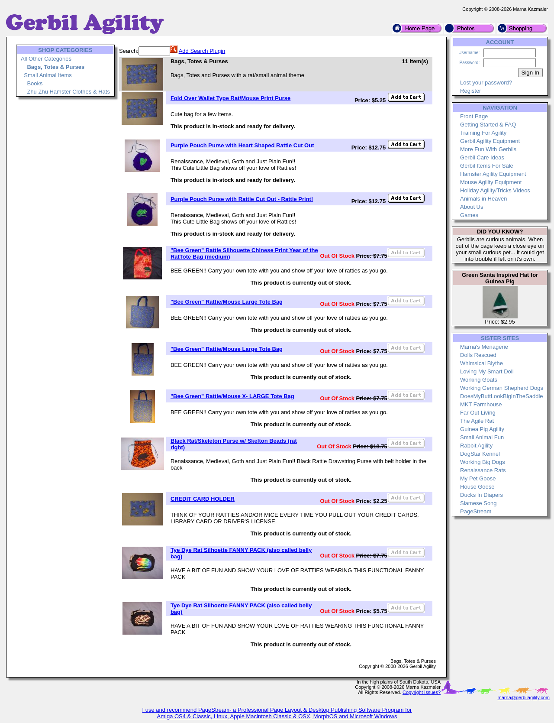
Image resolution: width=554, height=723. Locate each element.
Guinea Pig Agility (482, 429)
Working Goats (478, 379)
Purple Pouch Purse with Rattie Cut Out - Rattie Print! (242, 199)
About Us (471, 207)
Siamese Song (478, 503)
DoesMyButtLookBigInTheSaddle (501, 396)
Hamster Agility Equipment (493, 174)
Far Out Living (478, 412)
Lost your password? (486, 82)
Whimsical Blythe (481, 363)
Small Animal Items (48, 75)
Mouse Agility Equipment (491, 182)
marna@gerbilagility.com (524, 697)
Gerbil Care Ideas (482, 157)
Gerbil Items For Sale (486, 165)
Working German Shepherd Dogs (501, 388)
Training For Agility (483, 133)
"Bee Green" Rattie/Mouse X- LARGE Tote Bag (232, 396)
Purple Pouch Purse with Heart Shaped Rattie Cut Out (242, 145)
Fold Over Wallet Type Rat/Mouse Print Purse (230, 98)
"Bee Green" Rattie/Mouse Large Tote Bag (227, 301)
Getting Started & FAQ (488, 124)
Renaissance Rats (483, 470)
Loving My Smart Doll (487, 371)
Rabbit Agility (476, 445)
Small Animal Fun (482, 437)
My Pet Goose (478, 478)
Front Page (474, 116)
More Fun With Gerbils (488, 149)
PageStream (475, 511)
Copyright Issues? (422, 692)
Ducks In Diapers (481, 495)
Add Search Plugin (202, 51)
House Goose (477, 486)
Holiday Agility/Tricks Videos (495, 190)
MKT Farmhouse (481, 404)
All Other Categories (46, 58)
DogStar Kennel (480, 454)
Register (470, 91)
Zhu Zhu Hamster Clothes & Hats (68, 91)
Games (469, 215)
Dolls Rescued (478, 355)
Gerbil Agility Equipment (490, 141)
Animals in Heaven (483, 198)
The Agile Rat (477, 421)
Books (34, 83)
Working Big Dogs (482, 462)
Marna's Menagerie (484, 347)
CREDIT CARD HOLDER (203, 499)
